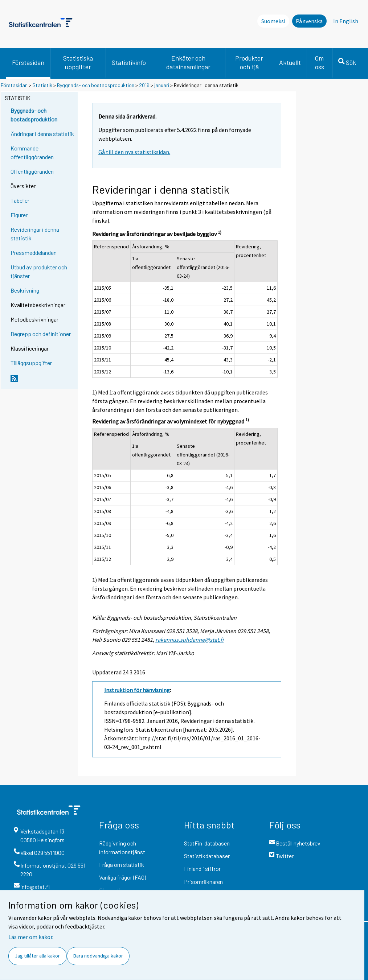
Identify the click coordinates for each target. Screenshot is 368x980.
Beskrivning (25, 290)
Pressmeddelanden (34, 252)
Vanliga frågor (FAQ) (122, 877)
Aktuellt (290, 62)
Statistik (42, 85)
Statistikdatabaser (207, 855)
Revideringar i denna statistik (35, 233)
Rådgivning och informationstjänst (122, 847)
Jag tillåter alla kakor (37, 955)
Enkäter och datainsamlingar (188, 62)
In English (345, 21)
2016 (144, 85)
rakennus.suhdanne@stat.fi (189, 639)
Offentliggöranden (32, 171)
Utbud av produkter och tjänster (39, 271)
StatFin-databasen (207, 843)
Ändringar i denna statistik (42, 133)
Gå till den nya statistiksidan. (134, 152)
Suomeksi (273, 21)
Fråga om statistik (121, 864)
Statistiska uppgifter (78, 62)
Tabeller (20, 200)
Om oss (319, 62)
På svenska (309, 21)
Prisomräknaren (203, 881)
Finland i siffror (202, 868)
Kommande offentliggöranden (32, 152)
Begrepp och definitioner (41, 333)
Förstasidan (28, 62)
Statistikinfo (129, 62)
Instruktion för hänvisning (137, 690)
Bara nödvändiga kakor (98, 955)
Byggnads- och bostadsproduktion (95, 85)
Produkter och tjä (249, 62)
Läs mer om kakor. (30, 936)
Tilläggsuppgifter (31, 362)
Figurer (19, 214)
